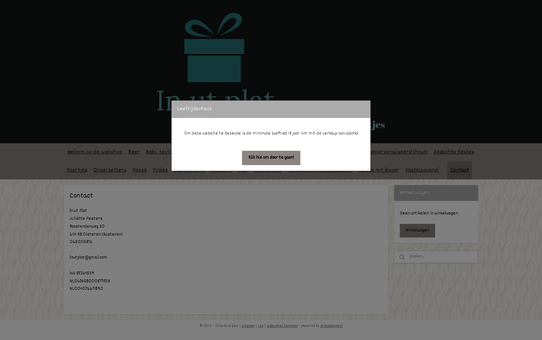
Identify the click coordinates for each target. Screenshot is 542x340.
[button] (271, 158)
